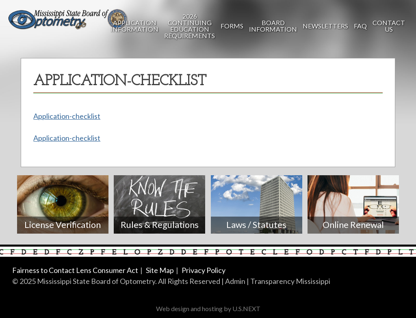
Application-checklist (66, 116)
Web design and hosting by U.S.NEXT (208, 308)
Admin (235, 281)
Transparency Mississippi (290, 281)
